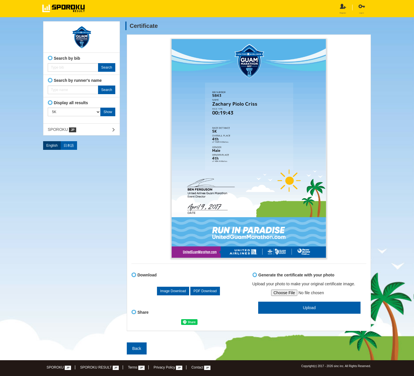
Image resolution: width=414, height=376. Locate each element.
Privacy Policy (168, 367)
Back (136, 348)
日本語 (69, 146)
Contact (201, 367)
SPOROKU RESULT (99, 367)
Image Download (173, 291)
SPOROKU (62, 129)
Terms (136, 367)
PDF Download (205, 291)
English (51, 146)
